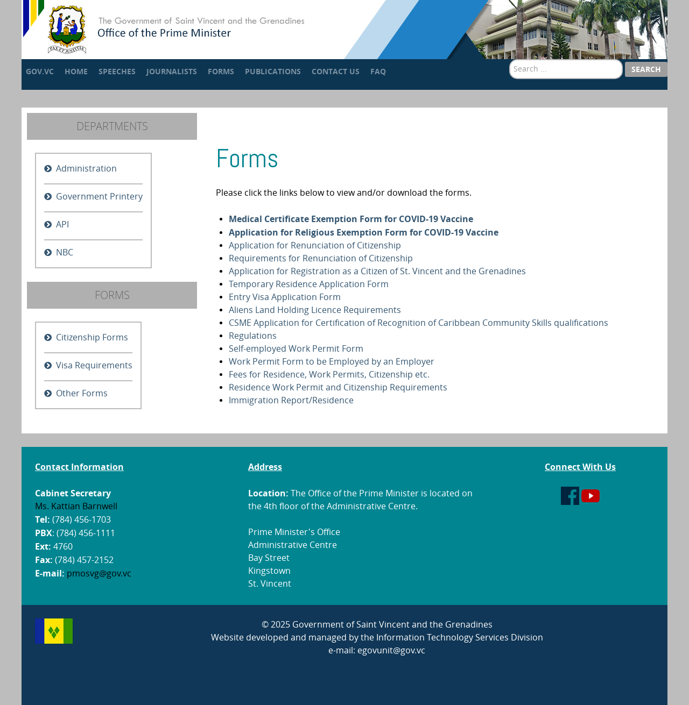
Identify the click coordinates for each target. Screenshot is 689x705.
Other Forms (82, 393)
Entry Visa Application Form (285, 297)
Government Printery (99, 196)
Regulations (253, 336)
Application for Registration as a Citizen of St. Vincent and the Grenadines (377, 271)
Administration (86, 168)
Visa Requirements (94, 365)
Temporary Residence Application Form (309, 284)
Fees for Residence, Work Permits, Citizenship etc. (329, 374)
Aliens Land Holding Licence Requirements (315, 310)
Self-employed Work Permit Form (296, 349)
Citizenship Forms (92, 337)
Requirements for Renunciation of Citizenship (321, 258)
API (62, 224)
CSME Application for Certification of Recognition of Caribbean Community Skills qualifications (418, 323)
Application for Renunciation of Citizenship (315, 245)
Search (646, 69)
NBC (64, 252)
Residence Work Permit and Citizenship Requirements (338, 387)
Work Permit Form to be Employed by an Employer (331, 362)
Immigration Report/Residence (291, 400)
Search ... (509, 59)
